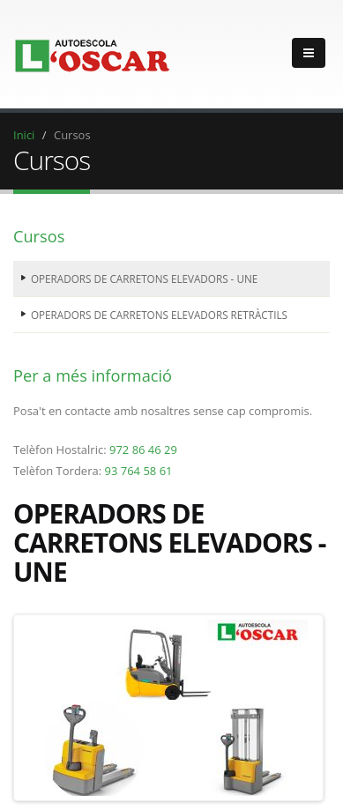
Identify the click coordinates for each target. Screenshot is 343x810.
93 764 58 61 (138, 471)
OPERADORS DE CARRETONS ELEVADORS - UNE (144, 278)
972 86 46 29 (143, 449)
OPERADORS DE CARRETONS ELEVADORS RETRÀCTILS (159, 315)
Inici (23, 135)
